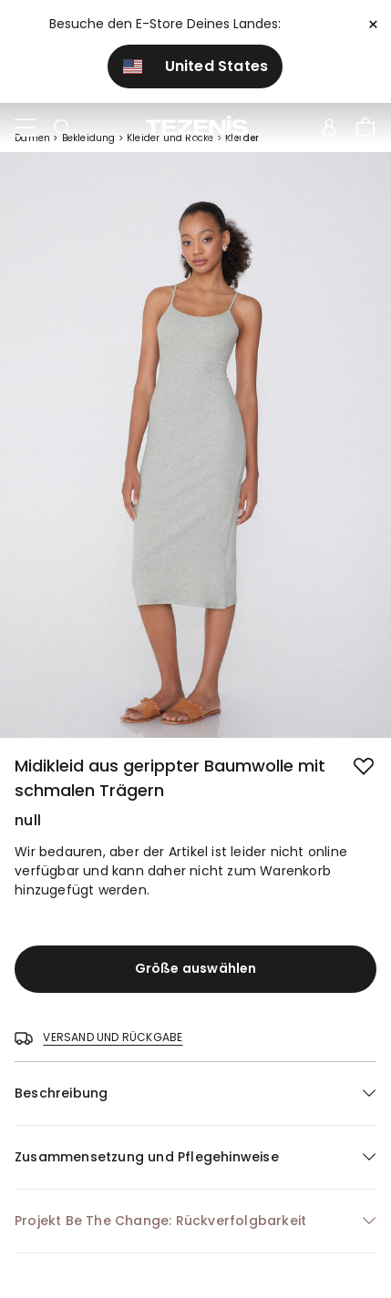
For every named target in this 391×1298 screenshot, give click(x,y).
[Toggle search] (62, 128)
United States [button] (196, 66)
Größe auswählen (196, 968)
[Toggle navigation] (25, 128)
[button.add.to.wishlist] (365, 768)
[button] (195, 1093)
